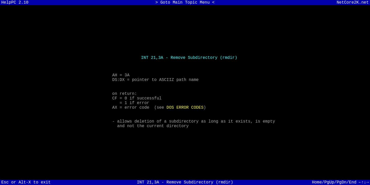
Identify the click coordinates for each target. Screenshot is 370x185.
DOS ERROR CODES (184, 109)
